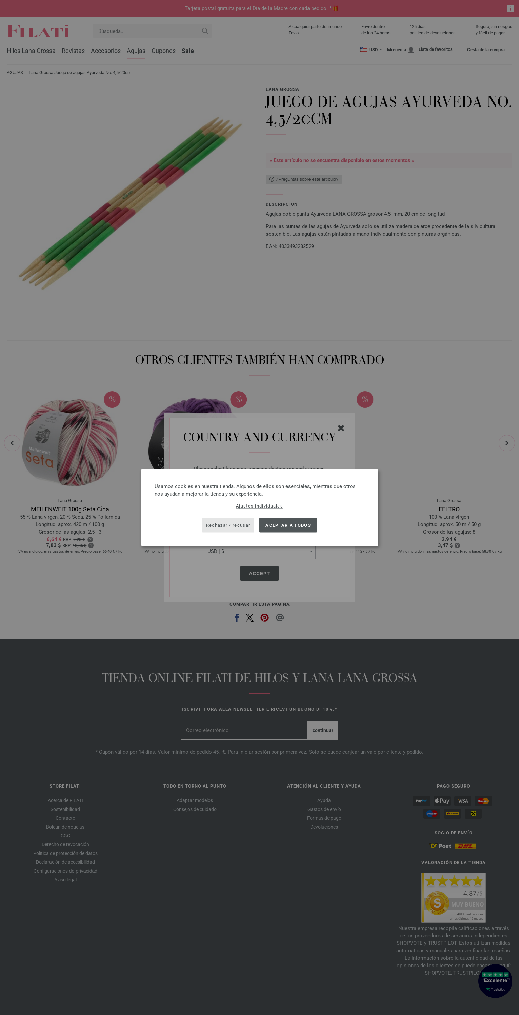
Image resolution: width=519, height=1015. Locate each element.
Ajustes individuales (259, 506)
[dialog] (259, 507)
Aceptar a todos (288, 525)
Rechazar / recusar (228, 525)
